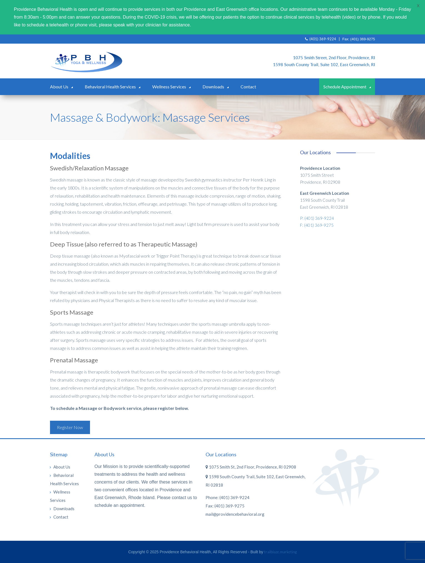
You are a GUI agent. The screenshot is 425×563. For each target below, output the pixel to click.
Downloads (213, 86)
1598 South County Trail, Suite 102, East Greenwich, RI (324, 64)
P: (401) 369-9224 (317, 218)
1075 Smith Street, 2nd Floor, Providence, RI (334, 57)
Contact (248, 86)
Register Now (70, 427)
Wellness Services (169, 86)
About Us (59, 86)
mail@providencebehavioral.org (235, 514)
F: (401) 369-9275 (317, 225)
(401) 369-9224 (320, 39)
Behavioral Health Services (110, 86)
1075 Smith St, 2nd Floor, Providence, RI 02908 (251, 466)
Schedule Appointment (344, 86)
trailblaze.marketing (280, 551)
